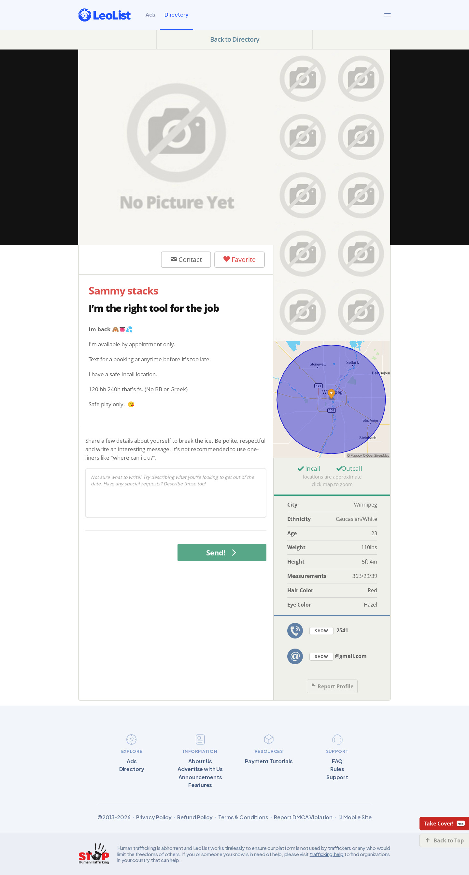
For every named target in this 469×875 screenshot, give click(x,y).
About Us (200, 761)
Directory (176, 14)
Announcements (200, 777)
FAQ (337, 761)
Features (200, 785)
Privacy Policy (154, 817)
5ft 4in (369, 561)
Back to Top (444, 840)
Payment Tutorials (269, 761)
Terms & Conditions (243, 817)
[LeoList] (104, 15)
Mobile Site (355, 817)
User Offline (122, 259)
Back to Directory (234, 39)
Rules (337, 769)
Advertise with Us (200, 769)
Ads (150, 14)
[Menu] (387, 15)
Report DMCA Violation (303, 817)
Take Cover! (444, 823)
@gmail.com (338, 657)
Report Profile (332, 686)
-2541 (328, 631)
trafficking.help (327, 854)
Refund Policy (195, 817)
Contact (186, 259)
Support (337, 777)
